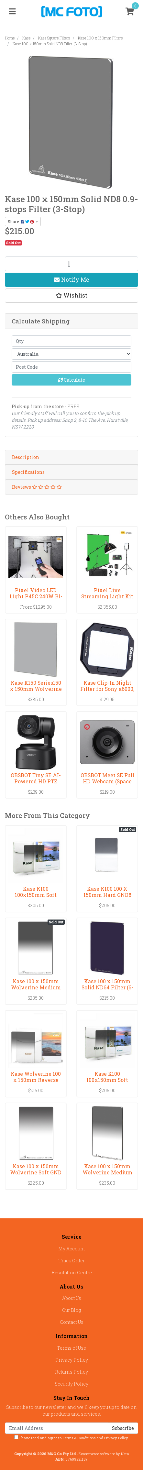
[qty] (71, 341)
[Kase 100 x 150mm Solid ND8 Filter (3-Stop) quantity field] (71, 263)
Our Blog (71, 1310)
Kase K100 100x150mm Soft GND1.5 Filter (36, 894)
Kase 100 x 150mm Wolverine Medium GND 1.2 (36, 987)
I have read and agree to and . (71, 1437)
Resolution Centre (71, 1272)
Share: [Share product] (21, 221)
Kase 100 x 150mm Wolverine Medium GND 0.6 (107, 1172)
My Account (71, 1249)
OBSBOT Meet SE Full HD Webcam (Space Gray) (107, 781)
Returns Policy (71, 1372)
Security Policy (71, 1384)
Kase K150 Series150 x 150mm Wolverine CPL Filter (36, 688)
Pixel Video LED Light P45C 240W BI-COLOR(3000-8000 (35, 596)
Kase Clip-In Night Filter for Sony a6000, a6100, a (107, 688)
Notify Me (71, 279)
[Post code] (71, 367)
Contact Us (71, 1322)
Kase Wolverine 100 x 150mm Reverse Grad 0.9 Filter (36, 1079)
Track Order (72, 1261)
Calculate (71, 380)
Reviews (37, 487)
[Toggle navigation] (12, 11)
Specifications (28, 472)
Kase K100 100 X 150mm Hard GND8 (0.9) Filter (107, 894)
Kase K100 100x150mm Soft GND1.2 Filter (107, 1079)
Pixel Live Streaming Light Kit (107, 593)
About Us (71, 1298)
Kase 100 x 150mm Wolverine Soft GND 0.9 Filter (35, 1172)
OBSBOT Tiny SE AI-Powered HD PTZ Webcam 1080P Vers (35, 781)
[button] (71, 296)
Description (25, 457)
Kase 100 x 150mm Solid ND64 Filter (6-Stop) (107, 987)
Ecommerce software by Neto (104, 1453)
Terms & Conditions (78, 1437)
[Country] (71, 354)
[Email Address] (56, 1428)
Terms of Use (71, 1348)
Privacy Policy (71, 1360)
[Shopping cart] (129, 11)
